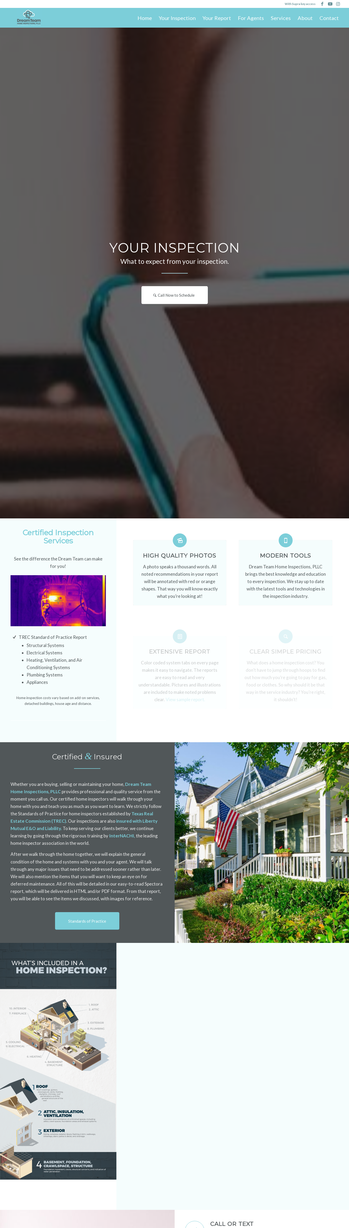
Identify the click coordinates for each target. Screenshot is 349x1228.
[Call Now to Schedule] (174, 295)
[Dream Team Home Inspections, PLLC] (28, 18)
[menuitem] (144, 18)
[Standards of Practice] (87, 921)
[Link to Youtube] (330, 4)
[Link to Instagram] (338, 4)
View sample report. (185, 699)
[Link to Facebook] (322, 4)
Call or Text (232, 1223)
